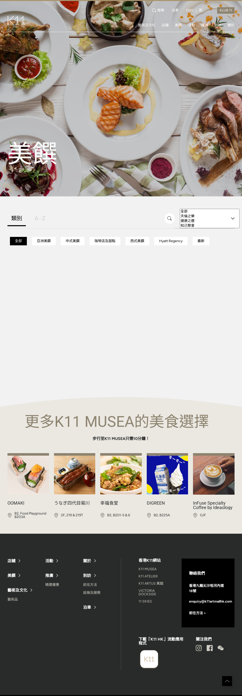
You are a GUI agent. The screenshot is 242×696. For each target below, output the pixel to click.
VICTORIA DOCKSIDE (147, 592)
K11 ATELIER (148, 576)
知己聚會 (209, 225)
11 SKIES (145, 601)
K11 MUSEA (147, 569)
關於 (231, 25)
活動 (191, 25)
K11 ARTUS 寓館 (151, 583)
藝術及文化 (146, 25)
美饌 (178, 25)
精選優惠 (52, 585)
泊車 (175, 10)
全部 (209, 211)
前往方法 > (197, 613)
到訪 (217, 25)
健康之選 (209, 220)
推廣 (204, 25)
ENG (190, 10)
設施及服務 (91, 593)
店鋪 (165, 25)
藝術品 (12, 599)
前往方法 (90, 585)
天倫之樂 (209, 216)
